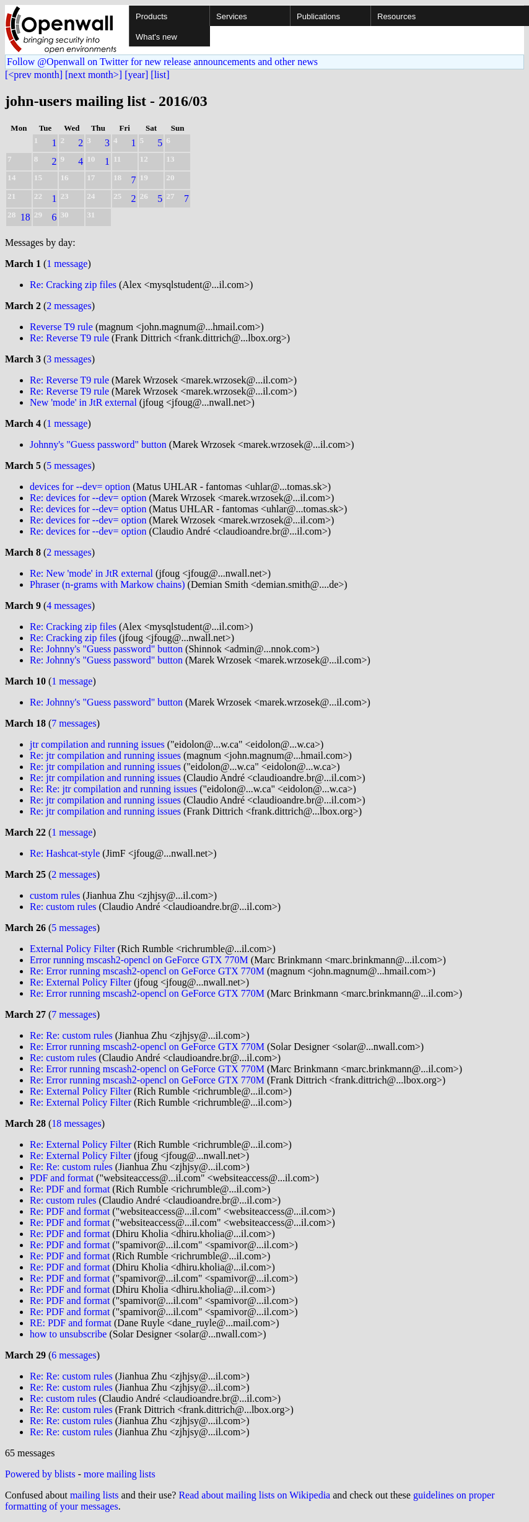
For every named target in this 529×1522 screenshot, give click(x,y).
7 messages (73, 723)
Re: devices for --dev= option (88, 497)
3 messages (68, 359)
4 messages (68, 605)
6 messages (73, 1355)
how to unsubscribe (68, 1334)
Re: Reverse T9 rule (69, 338)
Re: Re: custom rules (71, 1035)
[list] (160, 74)
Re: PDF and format (70, 1189)
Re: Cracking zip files (73, 284)
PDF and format (62, 1178)
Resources (396, 16)
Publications (318, 16)
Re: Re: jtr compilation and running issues (113, 789)
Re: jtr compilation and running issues (105, 755)
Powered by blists (40, 1474)
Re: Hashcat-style (66, 853)
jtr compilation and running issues (97, 744)
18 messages (76, 1123)
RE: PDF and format (70, 1323)
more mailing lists (119, 1474)
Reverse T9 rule (61, 326)
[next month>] (93, 74)
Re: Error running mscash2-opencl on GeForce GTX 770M (147, 971)
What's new (156, 37)
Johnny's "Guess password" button (98, 444)
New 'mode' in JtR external (83, 402)
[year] (136, 74)
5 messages (68, 465)
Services (231, 16)
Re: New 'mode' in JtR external (91, 573)
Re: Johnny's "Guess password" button (106, 649)
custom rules (55, 895)
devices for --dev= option (80, 486)
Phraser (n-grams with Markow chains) (107, 584)
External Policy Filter (72, 948)
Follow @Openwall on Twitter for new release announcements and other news (162, 61)
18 (25, 217)
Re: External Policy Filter (80, 982)
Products (151, 16)
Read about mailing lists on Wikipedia (254, 1495)
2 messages (68, 305)
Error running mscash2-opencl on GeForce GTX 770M (139, 960)
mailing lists (94, 1495)
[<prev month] (34, 74)
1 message (66, 263)
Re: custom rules (63, 906)
